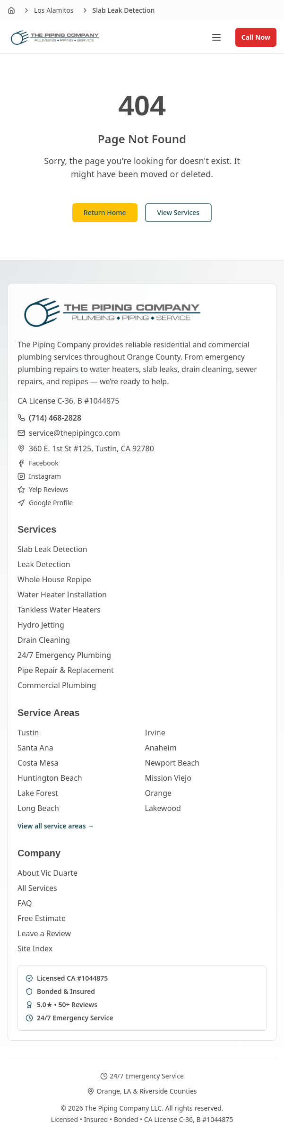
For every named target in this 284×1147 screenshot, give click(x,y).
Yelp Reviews (42, 489)
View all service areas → (55, 825)
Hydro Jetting (40, 625)
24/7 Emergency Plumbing (64, 655)
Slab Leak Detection (52, 549)
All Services (37, 888)
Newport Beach (172, 763)
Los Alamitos (54, 10)
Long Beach (38, 808)
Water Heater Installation (62, 594)
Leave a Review (44, 933)
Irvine (155, 732)
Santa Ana (35, 747)
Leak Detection (43, 564)
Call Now (255, 37)
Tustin (28, 732)
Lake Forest (37, 793)
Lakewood (163, 808)
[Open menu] (221, 37)
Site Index (34, 948)
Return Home (105, 212)
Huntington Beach (49, 778)
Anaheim (161, 747)
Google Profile (45, 502)
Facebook (38, 462)
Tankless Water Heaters (59, 609)
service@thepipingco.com (74, 433)
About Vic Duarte (47, 873)
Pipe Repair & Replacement (65, 670)
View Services (178, 212)
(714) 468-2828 (55, 418)
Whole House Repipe (54, 579)
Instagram (39, 476)
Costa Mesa (38, 763)
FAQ (24, 903)
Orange (158, 793)
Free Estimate (41, 918)
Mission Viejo (168, 778)
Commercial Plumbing (56, 685)
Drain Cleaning (43, 640)
